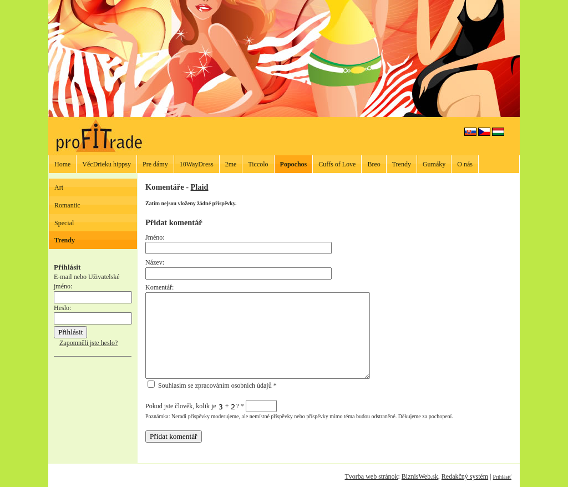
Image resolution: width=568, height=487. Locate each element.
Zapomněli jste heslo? (88, 343)
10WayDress (197, 164)
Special (64, 223)
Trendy (401, 164)
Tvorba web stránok (371, 476)
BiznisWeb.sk (420, 476)
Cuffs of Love (337, 164)
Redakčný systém (465, 476)
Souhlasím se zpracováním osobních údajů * (212, 385)
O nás (465, 164)
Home (62, 164)
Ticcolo (258, 164)
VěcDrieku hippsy (106, 164)
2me (231, 164)
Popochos (293, 164)
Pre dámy (155, 164)
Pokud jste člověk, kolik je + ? (211, 406)
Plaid (200, 186)
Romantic (67, 205)
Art (58, 187)
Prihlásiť (502, 477)
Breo (373, 164)
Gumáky (434, 164)
